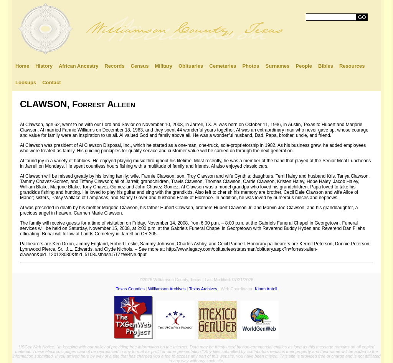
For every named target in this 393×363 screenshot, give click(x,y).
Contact (51, 82)
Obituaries (190, 66)
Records (114, 66)
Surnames (277, 66)
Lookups (25, 82)
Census (140, 66)
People (304, 66)
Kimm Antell (266, 288)
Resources (352, 66)
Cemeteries (222, 66)
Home (22, 66)
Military (163, 66)
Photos (250, 66)
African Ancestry (79, 66)
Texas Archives (203, 288)
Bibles (325, 66)
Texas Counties (130, 288)
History (44, 66)
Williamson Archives (167, 288)
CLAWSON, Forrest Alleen (77, 104)
